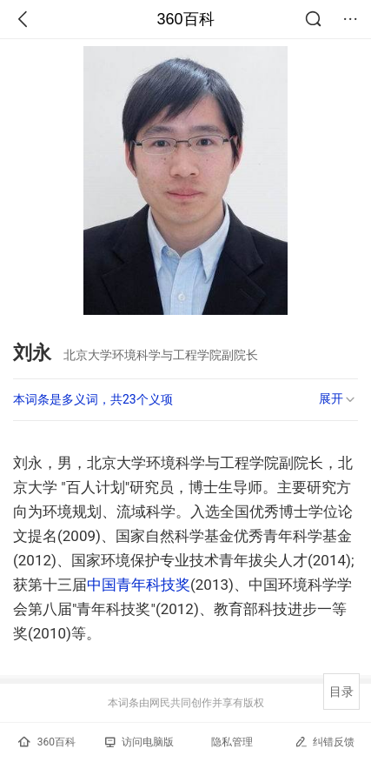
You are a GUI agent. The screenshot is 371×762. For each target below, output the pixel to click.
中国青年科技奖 (138, 584)
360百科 (185, 19)
